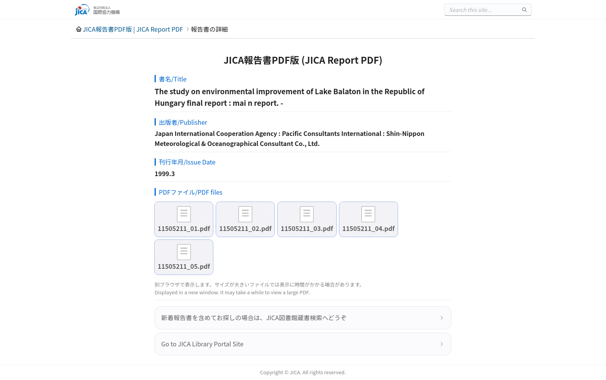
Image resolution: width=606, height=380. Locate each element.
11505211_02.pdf (245, 228)
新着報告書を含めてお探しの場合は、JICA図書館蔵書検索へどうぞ (254, 317)
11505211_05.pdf (184, 266)
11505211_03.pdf (307, 228)
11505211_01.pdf (184, 228)
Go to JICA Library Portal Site (202, 343)
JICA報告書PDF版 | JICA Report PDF (133, 29)
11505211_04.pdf (368, 228)
